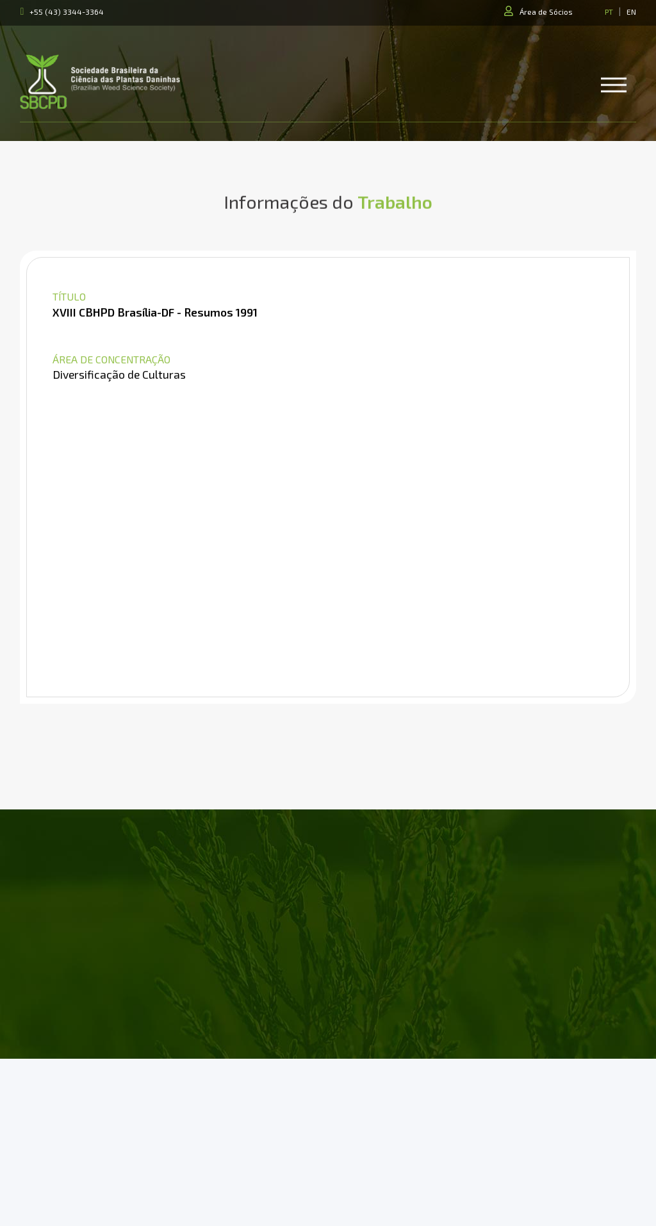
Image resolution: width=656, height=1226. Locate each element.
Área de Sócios (546, 11)
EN (631, 11)
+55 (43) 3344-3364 (66, 11)
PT (609, 11)
